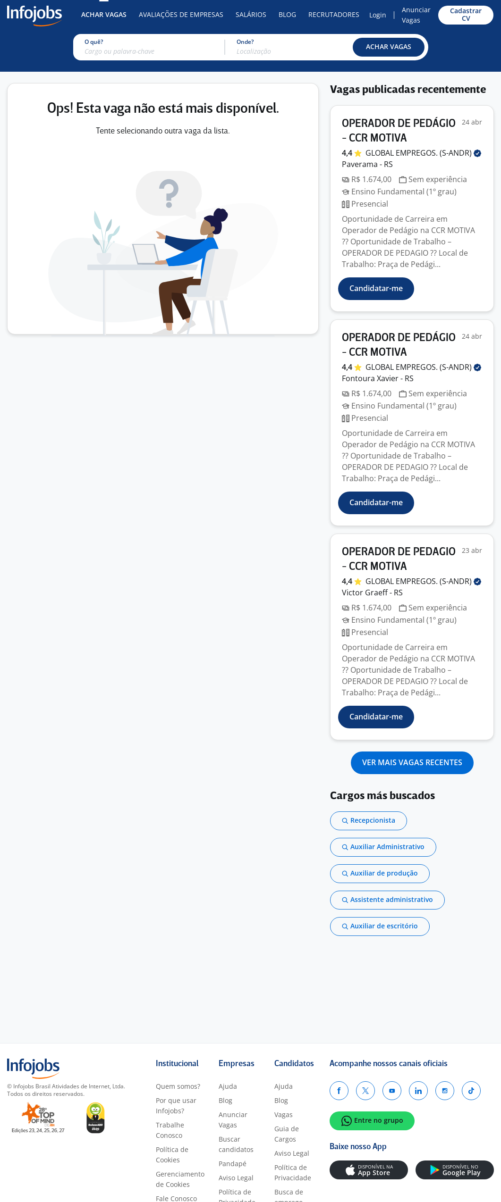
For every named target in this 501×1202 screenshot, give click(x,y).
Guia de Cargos (286, 1134)
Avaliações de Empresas (181, 14)
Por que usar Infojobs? (176, 1105)
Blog (287, 14)
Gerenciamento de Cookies (180, 1179)
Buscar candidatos (236, 1144)
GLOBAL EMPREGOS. (423, 153)
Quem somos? (178, 1086)
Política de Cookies (172, 1154)
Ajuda (228, 1086)
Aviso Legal (236, 1177)
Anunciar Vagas (416, 15)
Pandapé (232, 1163)
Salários (251, 14)
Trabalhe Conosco (170, 1130)
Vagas (283, 1114)
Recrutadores (333, 14)
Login (377, 14)
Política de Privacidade (292, 1172)
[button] (389, 47)
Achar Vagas (104, 14)
